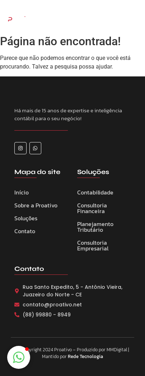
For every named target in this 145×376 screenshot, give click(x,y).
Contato (24, 231)
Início (21, 192)
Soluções (25, 218)
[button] (18, 357)
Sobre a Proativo (35, 205)
